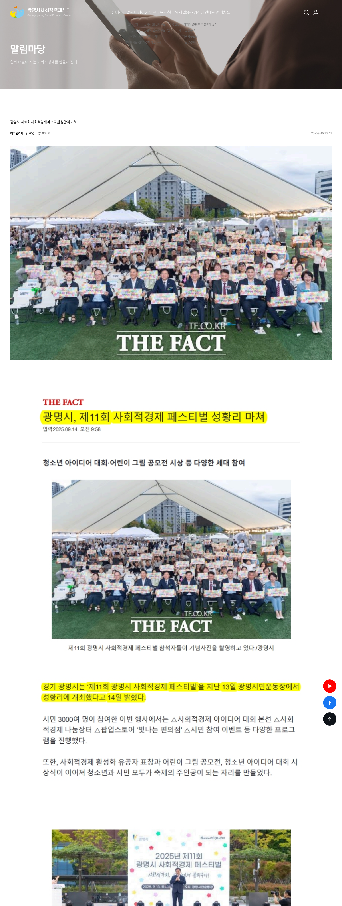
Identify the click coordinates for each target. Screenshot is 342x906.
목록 (322, 810)
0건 (30, 133)
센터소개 (75, 12)
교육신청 (157, 12)
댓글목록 (22, 756)
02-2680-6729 (128, 885)
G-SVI (210, 12)
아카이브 (130, 12)
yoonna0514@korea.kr (205, 885)
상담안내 (235, 12)
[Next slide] (41, 850)
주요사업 (184, 12)
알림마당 (102, 12)
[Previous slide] (29, 850)
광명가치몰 (264, 12)
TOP (329, 719)
